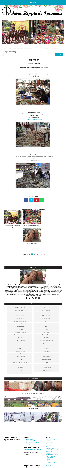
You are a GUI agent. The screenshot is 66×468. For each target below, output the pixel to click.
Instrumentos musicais (48, 48)
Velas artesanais (46, 351)
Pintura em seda (20, 340)
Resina (46, 346)
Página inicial (29, 423)
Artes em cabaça (46, 297)
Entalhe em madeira (20, 316)
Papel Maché (49, 441)
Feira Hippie (38, 206)
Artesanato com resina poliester (33, 377)
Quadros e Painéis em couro (20, 346)
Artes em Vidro (50, 423)
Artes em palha (46, 299)
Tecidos (48, 449)
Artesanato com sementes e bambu (33, 408)
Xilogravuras (46, 354)
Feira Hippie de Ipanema (32, 426)
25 (41, 238)
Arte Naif (46, 291)
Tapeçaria (20, 351)
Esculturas (46, 316)
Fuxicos (46, 321)
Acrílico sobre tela (20, 291)
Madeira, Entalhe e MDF (52, 434)
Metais (48, 437)
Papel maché (46, 335)
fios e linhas (20, 357)
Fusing (20, 321)
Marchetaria (20, 329)
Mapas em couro (46, 327)
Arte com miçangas (20, 294)
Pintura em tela (46, 340)
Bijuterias (20, 308)
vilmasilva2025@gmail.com (34, 119)
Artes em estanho (20, 299)
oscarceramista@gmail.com (34, 160)
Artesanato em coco (20, 305)
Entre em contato (30, 425)
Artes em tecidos (20, 302)
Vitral (20, 354)
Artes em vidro (46, 302)
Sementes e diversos (52, 448)
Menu (33, 2)
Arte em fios (20, 297)
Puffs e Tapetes (46, 343)
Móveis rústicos (20, 335)
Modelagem (46, 332)
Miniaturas (20, 332)
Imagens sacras (20, 324)
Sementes (46, 349)
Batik (46, 305)
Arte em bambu (46, 294)
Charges (20, 313)
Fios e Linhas (50, 431)
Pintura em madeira (46, 338)
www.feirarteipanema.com (10, 454)
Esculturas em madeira (20, 319)
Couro (46, 313)
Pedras (20, 338)
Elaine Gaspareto (36, 466)
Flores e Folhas (46, 319)
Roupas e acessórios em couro (20, 349)
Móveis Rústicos (51, 440)
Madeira (20, 327)
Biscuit (46, 308)
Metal (46, 329)
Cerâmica (46, 310)
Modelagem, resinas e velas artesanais (18, 48)
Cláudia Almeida (36, 465)
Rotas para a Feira (31, 428)
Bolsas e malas (20, 310)
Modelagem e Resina (52, 438)
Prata (20, 343)
